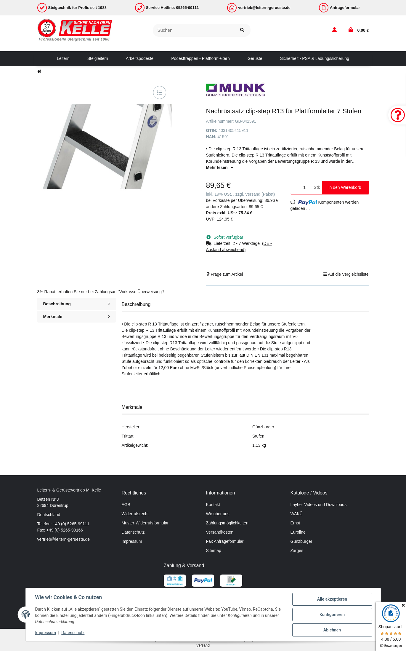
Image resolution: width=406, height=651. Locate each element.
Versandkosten (220, 532)
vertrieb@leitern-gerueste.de (63, 539)
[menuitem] (63, 58)
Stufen (258, 436)
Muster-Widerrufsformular (145, 523)
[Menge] (301, 187)
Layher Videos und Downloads (319, 504)
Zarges (297, 550)
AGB (126, 504)
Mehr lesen (219, 167)
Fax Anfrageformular (225, 541)
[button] (334, 30)
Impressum (132, 541)
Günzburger (263, 427)
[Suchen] (193, 30)
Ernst (295, 523)
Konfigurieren (332, 614)
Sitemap (213, 550)
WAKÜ (297, 513)
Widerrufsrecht (135, 513)
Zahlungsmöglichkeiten (227, 523)
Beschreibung (76, 303)
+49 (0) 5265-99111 (71, 523)
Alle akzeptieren (332, 599)
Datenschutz (133, 532)
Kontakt (213, 504)
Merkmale (76, 316)
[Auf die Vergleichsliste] (159, 92)
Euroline (298, 532)
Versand (253, 194)
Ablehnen (332, 630)
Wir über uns (218, 513)
